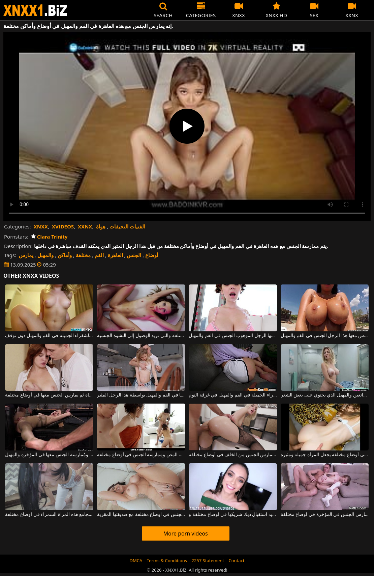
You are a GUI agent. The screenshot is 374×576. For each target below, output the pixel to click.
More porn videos (185, 533)
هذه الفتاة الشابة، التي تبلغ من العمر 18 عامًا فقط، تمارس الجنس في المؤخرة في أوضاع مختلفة (325, 514)
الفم (99, 255)
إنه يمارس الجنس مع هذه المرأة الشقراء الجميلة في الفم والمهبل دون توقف (49, 335)
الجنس (134, 255)
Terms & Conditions (167, 560)
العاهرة (115, 255)
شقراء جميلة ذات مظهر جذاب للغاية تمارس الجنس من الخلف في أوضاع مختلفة (233, 455)
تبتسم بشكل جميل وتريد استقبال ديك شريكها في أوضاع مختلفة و (233, 514)
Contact (236, 560)
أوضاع (151, 255)
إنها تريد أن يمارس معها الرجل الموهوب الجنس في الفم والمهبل (233, 335)
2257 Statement (207, 560)
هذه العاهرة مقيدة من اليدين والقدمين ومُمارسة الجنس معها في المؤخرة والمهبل (49, 455)
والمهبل (45, 255)
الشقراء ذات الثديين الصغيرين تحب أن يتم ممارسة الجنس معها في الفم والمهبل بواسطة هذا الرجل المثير (141, 395)
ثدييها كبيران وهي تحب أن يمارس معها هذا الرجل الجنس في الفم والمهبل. (325, 335)
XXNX (85, 226)
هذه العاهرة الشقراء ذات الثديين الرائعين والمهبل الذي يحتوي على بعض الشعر (325, 395)
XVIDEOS (63, 226)
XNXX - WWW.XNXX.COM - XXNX (35, 10)
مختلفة (83, 255)
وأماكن (65, 255)
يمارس (26, 255)
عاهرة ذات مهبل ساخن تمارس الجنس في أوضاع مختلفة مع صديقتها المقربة (141, 514)
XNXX (41, 226)
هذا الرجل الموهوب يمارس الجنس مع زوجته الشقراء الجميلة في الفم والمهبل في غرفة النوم (233, 395)
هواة (100, 226)
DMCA (136, 560)
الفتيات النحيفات (127, 226)
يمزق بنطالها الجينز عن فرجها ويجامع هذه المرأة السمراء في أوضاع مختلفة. (49, 514)
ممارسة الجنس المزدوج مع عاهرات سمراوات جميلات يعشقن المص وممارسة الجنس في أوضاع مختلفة (141, 455)
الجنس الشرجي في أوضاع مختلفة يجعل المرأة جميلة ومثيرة (325, 455)
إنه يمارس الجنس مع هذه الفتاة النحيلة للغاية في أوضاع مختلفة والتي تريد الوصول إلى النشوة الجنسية (141, 335)
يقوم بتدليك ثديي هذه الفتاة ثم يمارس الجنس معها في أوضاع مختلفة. (49, 395)
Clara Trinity (49, 236)
